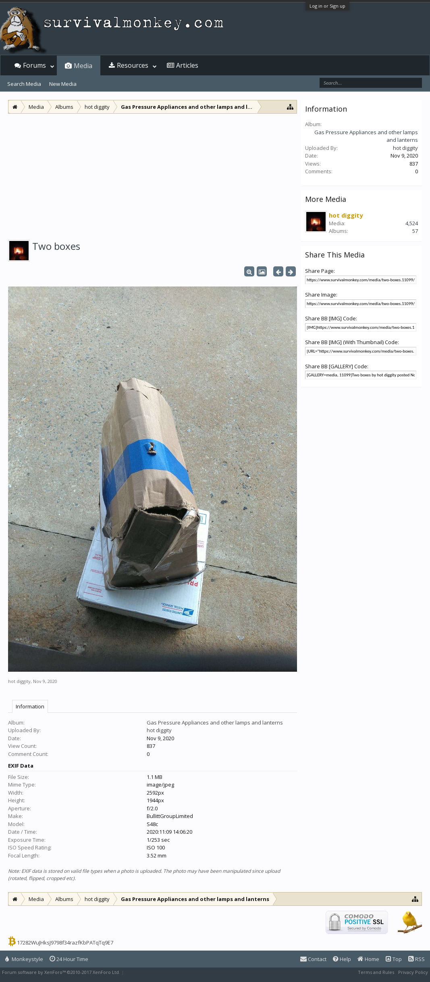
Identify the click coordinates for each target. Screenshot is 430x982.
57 (415, 231)
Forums (34, 65)
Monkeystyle (24, 959)
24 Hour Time (69, 959)
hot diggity (19, 681)
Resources (132, 65)
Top (394, 959)
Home (368, 959)
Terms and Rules (376, 972)
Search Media (24, 83)
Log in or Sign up (327, 6)
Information (30, 706)
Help (342, 959)
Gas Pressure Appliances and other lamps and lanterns (215, 722)
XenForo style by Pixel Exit (153, 972)
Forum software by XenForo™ (61, 972)
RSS (416, 959)
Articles (187, 65)
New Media (63, 83)
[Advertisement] (152, 174)
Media (83, 65)
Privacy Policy (413, 972)
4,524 (411, 223)
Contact (313, 959)
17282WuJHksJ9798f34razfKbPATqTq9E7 (65, 942)
